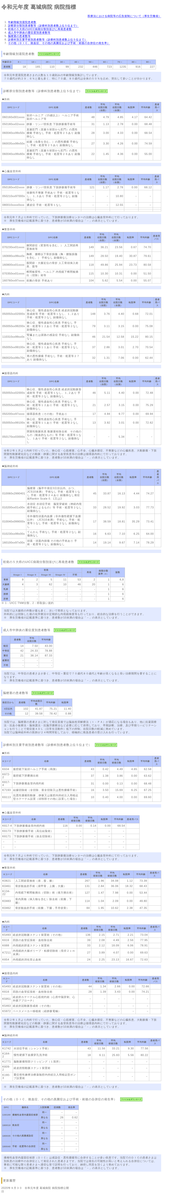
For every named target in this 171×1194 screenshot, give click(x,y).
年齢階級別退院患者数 (22, 22)
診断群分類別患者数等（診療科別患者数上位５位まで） (43, 25)
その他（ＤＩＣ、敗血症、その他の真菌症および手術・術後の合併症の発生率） (59, 43)
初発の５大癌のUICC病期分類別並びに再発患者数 (40, 29)
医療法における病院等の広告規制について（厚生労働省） (124, 16)
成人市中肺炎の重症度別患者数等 (29, 32)
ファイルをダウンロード (49, 54)
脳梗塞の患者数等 (19, 36)
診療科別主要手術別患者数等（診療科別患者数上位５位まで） (47, 39)
